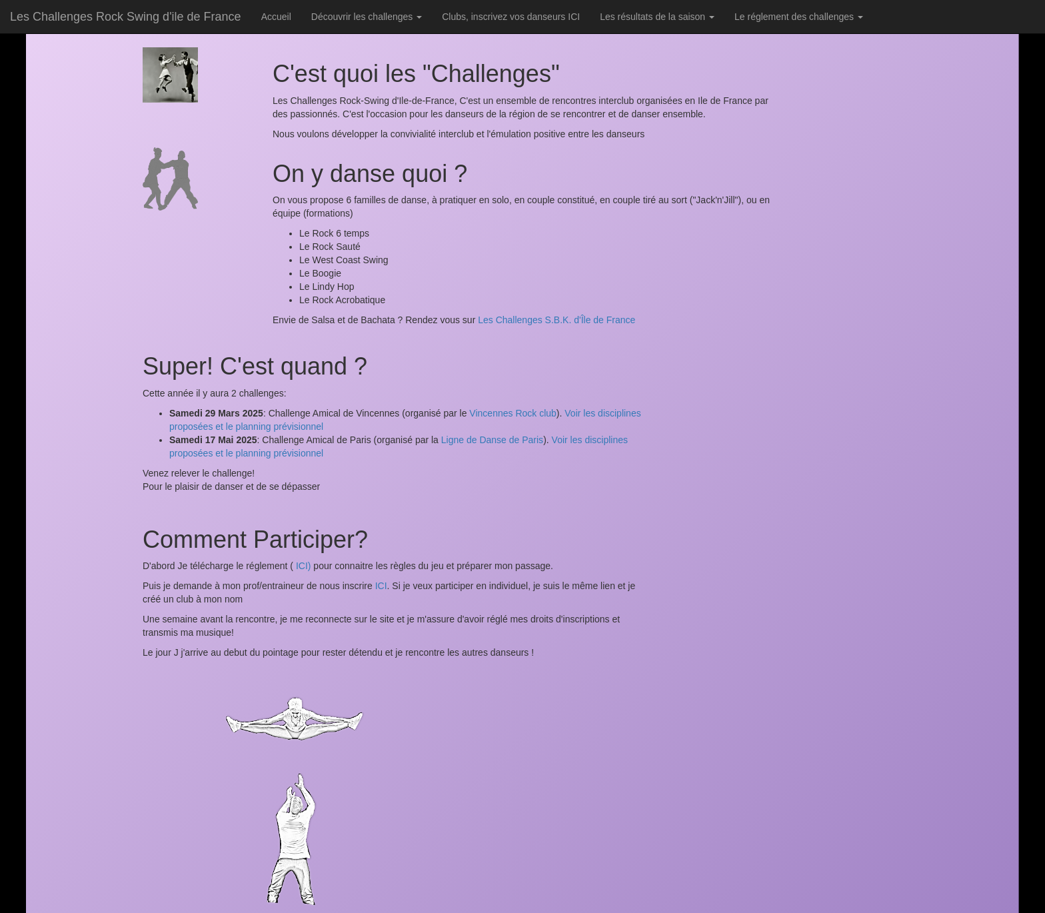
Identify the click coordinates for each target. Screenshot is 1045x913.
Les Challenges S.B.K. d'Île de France (556, 320)
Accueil (276, 16)
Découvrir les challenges (366, 16)
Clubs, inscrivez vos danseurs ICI (511, 16)
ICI (381, 585)
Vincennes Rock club (512, 413)
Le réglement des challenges (798, 16)
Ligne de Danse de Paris (492, 440)
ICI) (302, 565)
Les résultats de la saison (657, 16)
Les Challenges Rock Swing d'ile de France (125, 16)
